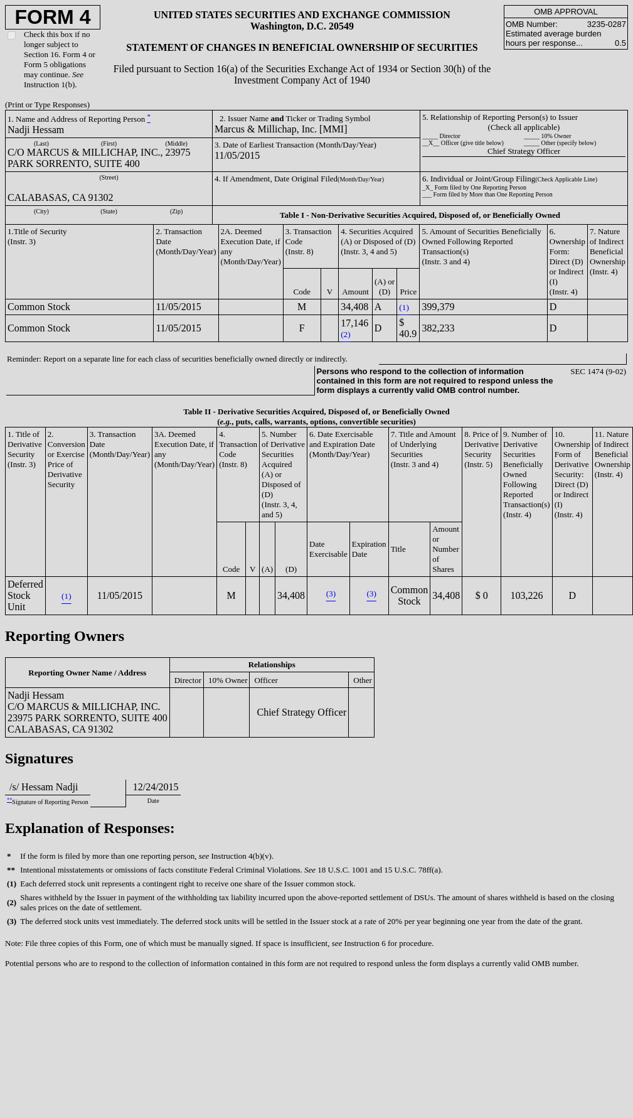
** (9, 800)
